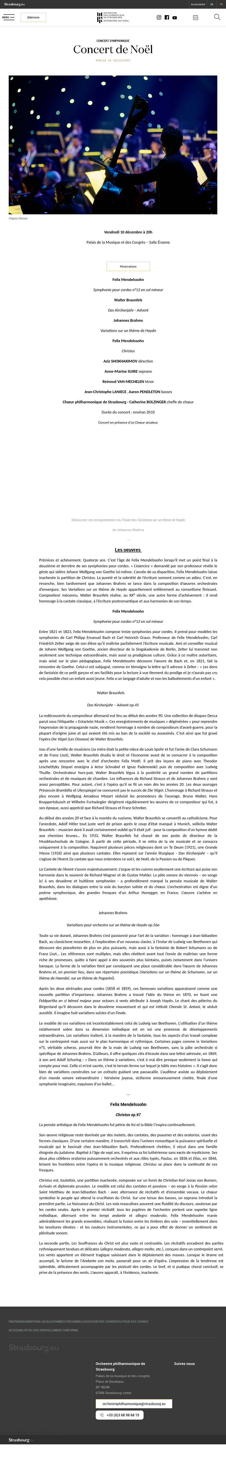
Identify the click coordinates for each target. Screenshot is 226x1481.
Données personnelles (87, 1322)
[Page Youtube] (178, 17)
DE (211, 4)
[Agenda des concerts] (200, 17)
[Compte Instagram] (164, 17)
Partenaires (18, 1322)
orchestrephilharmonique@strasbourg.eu (134, 1405)
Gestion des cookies (127, 1322)
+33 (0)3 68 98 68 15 (123, 1416)
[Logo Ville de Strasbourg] (14, 4)
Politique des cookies (167, 1322)
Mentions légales (48, 1322)
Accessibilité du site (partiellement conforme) (48, 1331)
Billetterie (38, 17)
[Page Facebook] (171, 17)
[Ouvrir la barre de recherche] (217, 17)
